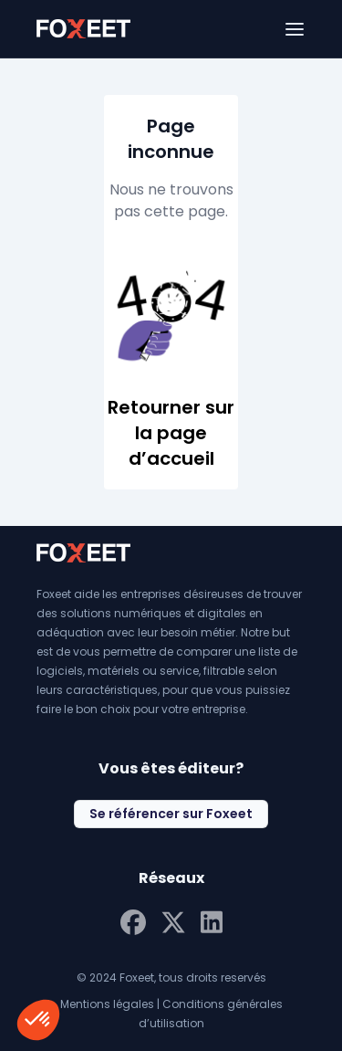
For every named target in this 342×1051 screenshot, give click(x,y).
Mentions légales (107, 1004)
